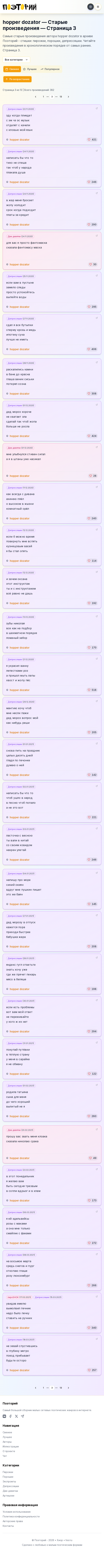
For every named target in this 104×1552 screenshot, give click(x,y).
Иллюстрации (11, 1446)
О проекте (9, 1451)
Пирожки (8, 1472)
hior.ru (69, 1540)
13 (61, 96)
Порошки (8, 1476)
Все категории (16, 59)
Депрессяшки (21, 109)
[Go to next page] (68, 96)
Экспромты (9, 1481)
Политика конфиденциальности (21, 1516)
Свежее (12, 69)
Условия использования (17, 1511)
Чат (5, 1455)
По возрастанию (17, 79)
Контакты (8, 1525)
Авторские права (13, 1521)
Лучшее (30, 69)
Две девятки (20, 236)
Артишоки (8, 1495)
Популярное (50, 69)
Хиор (60, 1540)
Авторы (7, 1441)
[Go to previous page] (35, 96)
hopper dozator (20, 139)
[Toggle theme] (90, 6)
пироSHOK (19, 1297)
